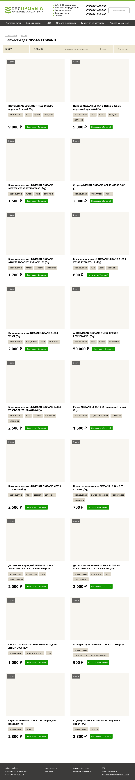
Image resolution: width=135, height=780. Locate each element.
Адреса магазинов (109, 771)
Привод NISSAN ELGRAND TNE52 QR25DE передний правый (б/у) (97, 107)
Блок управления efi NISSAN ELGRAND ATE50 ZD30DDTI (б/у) (34, 488)
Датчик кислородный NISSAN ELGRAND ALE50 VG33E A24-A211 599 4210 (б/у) (96, 567)
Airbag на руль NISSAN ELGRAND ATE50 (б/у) (99, 644)
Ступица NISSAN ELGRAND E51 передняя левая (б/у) (96, 722)
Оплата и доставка (81, 768)
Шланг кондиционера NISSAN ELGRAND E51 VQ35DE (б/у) (99, 488)
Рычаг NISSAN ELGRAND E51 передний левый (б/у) (100, 408)
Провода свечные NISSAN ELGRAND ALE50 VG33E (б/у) (33, 334)
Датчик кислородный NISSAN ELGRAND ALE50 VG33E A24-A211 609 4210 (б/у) (31, 567)
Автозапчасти (11, 36)
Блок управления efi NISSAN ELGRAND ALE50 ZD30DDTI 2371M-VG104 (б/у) (34, 408)
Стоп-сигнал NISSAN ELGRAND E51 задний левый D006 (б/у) (33, 646)
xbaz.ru (21, 774)
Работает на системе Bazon (16, 771)
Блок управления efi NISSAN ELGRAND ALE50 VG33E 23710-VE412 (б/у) (99, 260)
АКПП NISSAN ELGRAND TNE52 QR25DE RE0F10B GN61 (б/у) (95, 334)
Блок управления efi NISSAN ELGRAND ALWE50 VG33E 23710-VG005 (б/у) (31, 186)
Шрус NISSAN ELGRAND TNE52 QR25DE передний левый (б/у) (30, 107)
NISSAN (24, 36)
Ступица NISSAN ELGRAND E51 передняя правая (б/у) (32, 722)
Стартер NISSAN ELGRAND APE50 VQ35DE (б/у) (99, 186)
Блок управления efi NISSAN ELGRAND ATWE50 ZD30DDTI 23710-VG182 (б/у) (31, 260)
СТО (103, 768)
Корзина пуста (119, 10)
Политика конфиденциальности (115, 774)
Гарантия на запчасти (82, 771)
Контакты (49, 771)
